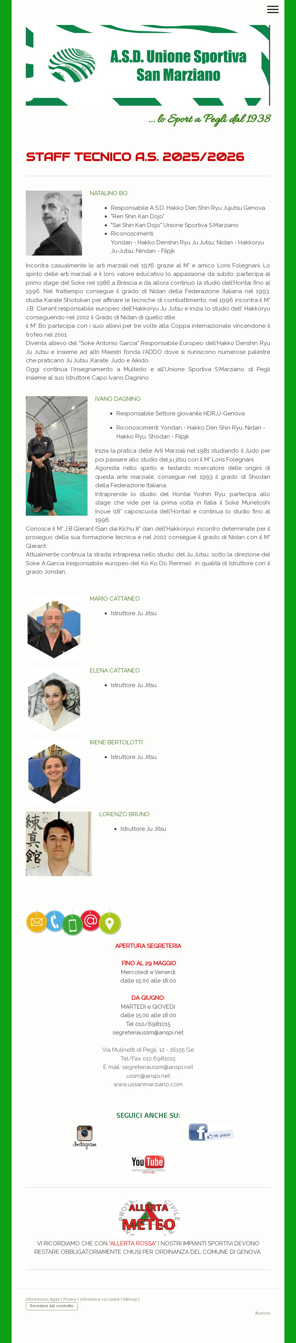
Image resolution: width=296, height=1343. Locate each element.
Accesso (262, 1313)
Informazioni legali (43, 1299)
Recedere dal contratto (52, 1305)
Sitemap (130, 1299)
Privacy (69, 1299)
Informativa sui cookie (99, 1299)
